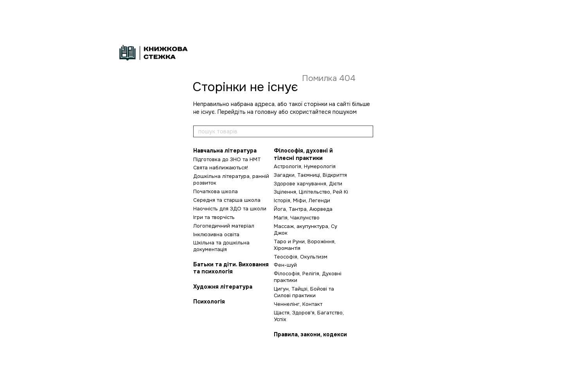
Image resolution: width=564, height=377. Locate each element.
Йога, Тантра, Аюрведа (303, 209)
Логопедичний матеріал (223, 226)
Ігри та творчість (214, 217)
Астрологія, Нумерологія (305, 166)
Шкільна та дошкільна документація (221, 246)
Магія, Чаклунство (297, 217)
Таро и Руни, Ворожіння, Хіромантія (305, 244)
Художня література (222, 286)
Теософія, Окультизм (300, 256)
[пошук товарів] (367, 131)
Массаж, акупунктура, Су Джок (305, 229)
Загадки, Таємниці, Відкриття (310, 175)
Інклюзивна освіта (216, 234)
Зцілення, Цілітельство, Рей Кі (311, 191)
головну (266, 111)
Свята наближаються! (220, 167)
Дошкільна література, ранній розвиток (231, 179)
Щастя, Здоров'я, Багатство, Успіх (309, 316)
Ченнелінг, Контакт (298, 304)
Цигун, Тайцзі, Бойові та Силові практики (304, 292)
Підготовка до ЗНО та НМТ (227, 159)
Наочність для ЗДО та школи (229, 208)
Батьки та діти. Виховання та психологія (231, 268)
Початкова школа (215, 191)
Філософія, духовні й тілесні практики (303, 154)
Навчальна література (225, 150)
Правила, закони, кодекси (310, 334)
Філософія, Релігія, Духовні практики (307, 277)
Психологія (209, 301)
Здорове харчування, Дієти (308, 183)
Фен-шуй (285, 265)
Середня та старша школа (226, 200)
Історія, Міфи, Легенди (302, 200)
